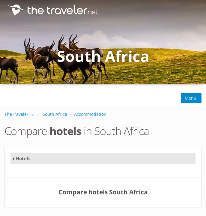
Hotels (23, 158)
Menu (191, 98)
